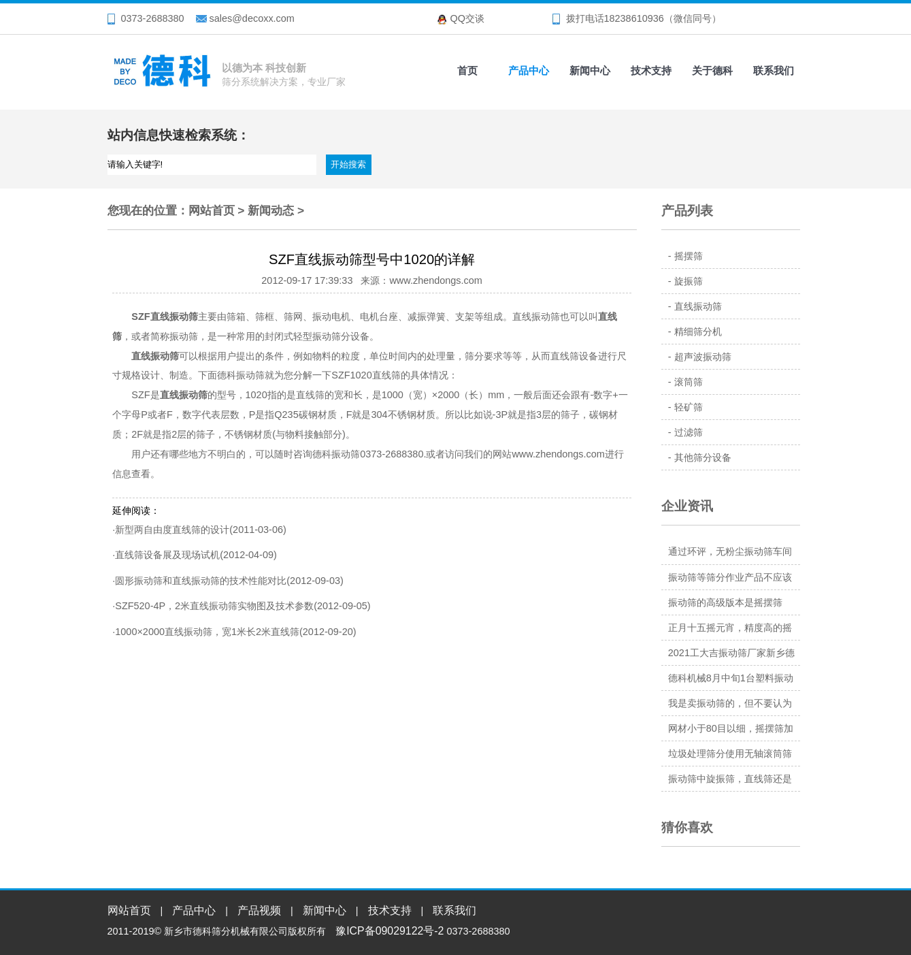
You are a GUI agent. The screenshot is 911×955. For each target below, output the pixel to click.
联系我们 (773, 70)
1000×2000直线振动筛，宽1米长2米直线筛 (207, 631)
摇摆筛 (688, 255)
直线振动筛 (698, 306)
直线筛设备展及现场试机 (167, 554)
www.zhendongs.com (558, 454)
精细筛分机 (698, 331)
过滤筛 (688, 432)
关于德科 (712, 70)
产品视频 (259, 910)
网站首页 (211, 210)
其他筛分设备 (702, 457)
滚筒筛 (688, 381)
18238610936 (634, 18)
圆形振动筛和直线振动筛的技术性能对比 (200, 580)
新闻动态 (271, 210)
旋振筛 (688, 281)
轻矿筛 (688, 407)
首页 (467, 70)
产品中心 (528, 70)
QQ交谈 (467, 18)
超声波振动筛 (702, 356)
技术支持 (651, 70)
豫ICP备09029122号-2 (389, 931)
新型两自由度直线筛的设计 (172, 529)
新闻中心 (589, 70)
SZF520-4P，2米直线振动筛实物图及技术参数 (214, 605)
